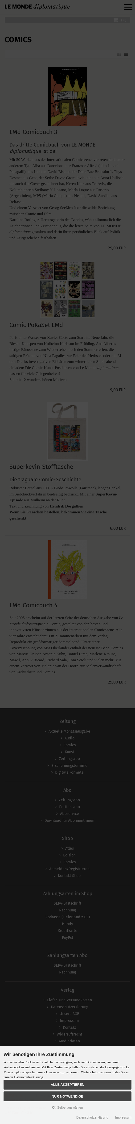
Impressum (123, 1117)
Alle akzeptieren (67, 1084)
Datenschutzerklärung (92, 1117)
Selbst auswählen (67, 1107)
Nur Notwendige (67, 1096)
